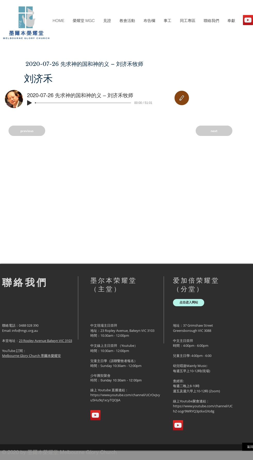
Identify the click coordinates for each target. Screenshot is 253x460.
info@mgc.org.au (25, 330)
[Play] (29, 102)
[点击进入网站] (188, 302)
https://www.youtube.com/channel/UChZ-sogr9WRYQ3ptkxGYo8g (203, 408)
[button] (83, 20)
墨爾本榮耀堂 (26, 33)
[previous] (27, 131)
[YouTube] (248, 20)
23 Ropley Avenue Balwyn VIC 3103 (45, 340)
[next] (214, 131)
